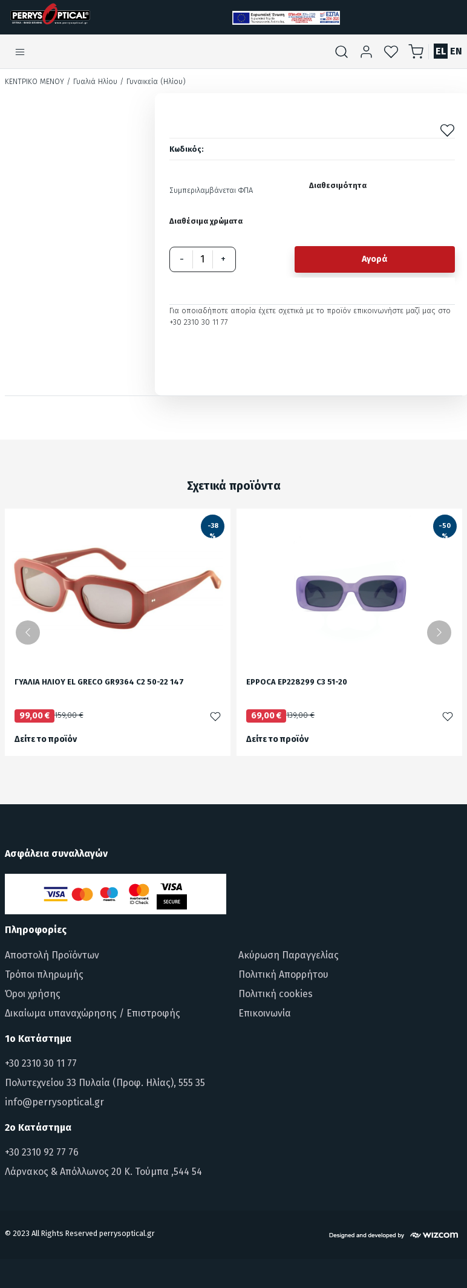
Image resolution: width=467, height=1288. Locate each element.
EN (456, 51)
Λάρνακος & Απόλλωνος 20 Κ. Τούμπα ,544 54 (103, 1171)
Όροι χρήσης (32, 994)
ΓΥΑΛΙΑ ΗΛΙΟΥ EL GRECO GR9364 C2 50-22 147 (99, 682)
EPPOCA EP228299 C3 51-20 (296, 682)
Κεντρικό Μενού (34, 81)
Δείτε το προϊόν (46, 739)
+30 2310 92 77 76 (42, 1152)
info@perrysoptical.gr (54, 1102)
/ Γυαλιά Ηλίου (92, 81)
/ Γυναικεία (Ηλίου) (153, 81)
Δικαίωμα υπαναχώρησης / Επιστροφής (92, 1013)
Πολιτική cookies (275, 994)
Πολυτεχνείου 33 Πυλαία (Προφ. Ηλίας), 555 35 (105, 1082)
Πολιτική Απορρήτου (283, 974)
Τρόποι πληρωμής (44, 974)
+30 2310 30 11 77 (41, 1063)
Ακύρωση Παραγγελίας (288, 955)
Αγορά (374, 259)
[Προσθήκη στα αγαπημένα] (447, 129)
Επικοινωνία (264, 1013)
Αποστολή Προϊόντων (52, 955)
